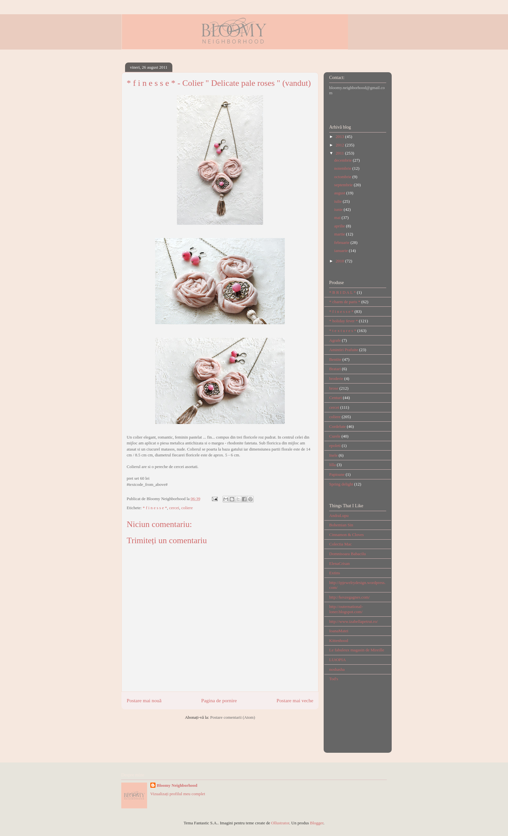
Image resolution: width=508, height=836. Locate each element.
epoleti (335, 445)
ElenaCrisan (339, 563)
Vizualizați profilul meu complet (177, 793)
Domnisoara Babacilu (347, 553)
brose (333, 388)
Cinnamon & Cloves (346, 534)
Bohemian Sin (341, 524)
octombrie (343, 176)
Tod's (333, 678)
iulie (338, 201)
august (340, 192)
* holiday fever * (343, 320)
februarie (342, 242)
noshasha (337, 669)
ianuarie (341, 250)
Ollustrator (280, 822)
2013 (340, 136)
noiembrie (343, 168)
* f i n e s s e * (155, 507)
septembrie (344, 184)
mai (338, 217)
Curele (335, 436)
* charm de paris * (344, 301)
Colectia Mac (340, 544)
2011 (340, 153)
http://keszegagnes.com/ (349, 597)
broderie (336, 378)
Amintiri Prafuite (343, 349)
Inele (333, 455)
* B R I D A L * (342, 292)
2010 (340, 260)
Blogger (316, 822)
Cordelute (337, 426)
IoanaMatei (338, 630)
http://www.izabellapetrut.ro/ (353, 621)
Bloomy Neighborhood (177, 785)
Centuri (335, 397)
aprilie (340, 225)
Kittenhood (338, 640)
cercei (174, 507)
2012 (340, 145)
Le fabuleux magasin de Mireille (356, 649)
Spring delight (341, 484)
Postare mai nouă (144, 700)
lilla (332, 464)
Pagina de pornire (219, 700)
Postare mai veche (295, 700)
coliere (187, 507)
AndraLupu (339, 515)
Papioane (337, 474)
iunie (339, 209)
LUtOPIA (337, 659)
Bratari (335, 368)
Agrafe (335, 340)
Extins (334, 572)
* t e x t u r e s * (342, 330)
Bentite (335, 359)
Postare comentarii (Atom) (232, 717)
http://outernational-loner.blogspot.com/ (346, 609)
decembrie (343, 160)
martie (340, 234)
